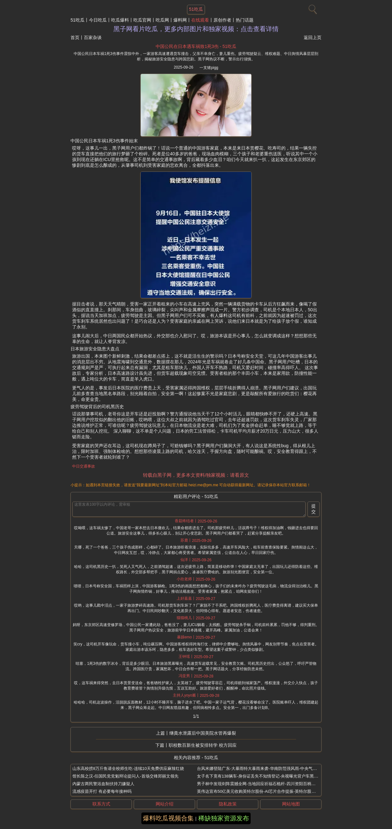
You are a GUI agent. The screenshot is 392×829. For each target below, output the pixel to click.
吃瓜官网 (142, 20)
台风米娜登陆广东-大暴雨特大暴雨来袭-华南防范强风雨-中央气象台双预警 (265, 768)
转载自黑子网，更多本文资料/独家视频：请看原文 (196, 475)
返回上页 (312, 37)
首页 (75, 37)
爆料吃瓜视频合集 (168, 818)
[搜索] (312, 8)
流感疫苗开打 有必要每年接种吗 (102, 791)
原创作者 (222, 20)
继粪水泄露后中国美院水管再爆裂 (202, 733)
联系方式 (101, 803)
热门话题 (244, 20)
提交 (313, 508)
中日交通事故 (83, 466)
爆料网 (180, 20)
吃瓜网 (162, 20)
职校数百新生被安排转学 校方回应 (203, 745)
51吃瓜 (77, 20)
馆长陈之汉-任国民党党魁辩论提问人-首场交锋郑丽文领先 (125, 776)
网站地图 (291, 803)
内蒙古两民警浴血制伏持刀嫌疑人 (103, 783)
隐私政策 (228, 803)
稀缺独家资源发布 (223, 818)
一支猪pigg (208, 67)
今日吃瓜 (98, 20)
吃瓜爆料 (120, 20)
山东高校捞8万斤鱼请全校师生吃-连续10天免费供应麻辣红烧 (128, 768)
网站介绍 (164, 803)
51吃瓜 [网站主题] (196, 9)
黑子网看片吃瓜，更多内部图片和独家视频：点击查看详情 (196, 28)
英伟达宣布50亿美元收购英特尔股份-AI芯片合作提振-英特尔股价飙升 (260, 791)
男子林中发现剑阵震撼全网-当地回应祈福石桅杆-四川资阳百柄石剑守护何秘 (266, 783)
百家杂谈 (93, 37)
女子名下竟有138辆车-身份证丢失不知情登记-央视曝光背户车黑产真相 (261, 776)
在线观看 (200, 20)
